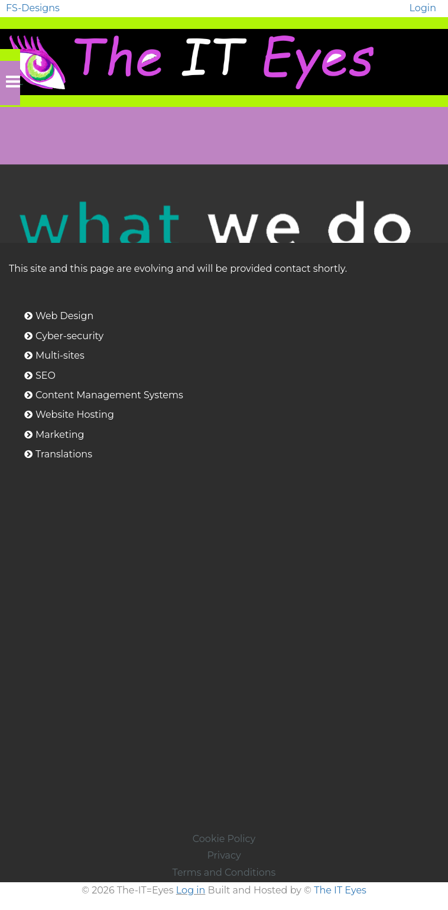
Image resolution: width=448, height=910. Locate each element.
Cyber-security (69, 336)
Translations (63, 454)
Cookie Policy (224, 838)
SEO (45, 375)
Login (423, 8)
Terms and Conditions (224, 872)
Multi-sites (60, 355)
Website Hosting (74, 414)
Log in (191, 890)
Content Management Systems (109, 395)
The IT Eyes (340, 890)
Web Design (64, 315)
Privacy (224, 855)
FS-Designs (33, 8)
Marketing (59, 434)
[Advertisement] (224, 748)
